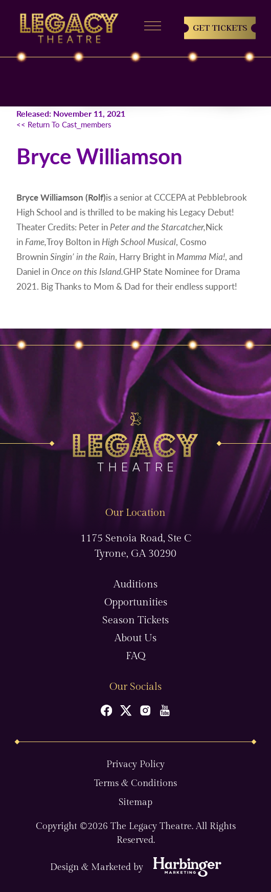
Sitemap (135, 802)
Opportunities (135, 602)
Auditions (135, 584)
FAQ (135, 656)
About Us (135, 638)
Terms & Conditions (135, 783)
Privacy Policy (135, 764)
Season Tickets (135, 620)
